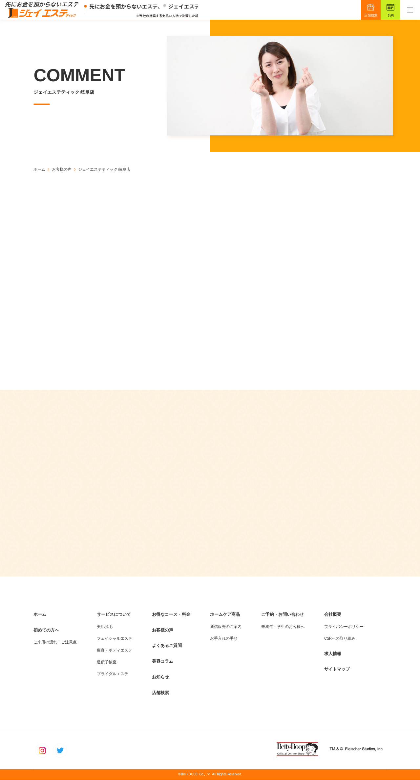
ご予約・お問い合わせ (282, 614)
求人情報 (332, 653)
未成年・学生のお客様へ (282, 626)
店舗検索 (370, 15)
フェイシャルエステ (114, 638)
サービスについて (114, 614)
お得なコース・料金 (171, 614)
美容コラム (162, 661)
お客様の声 (62, 169)
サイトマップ (337, 669)
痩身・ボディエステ (114, 650)
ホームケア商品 (225, 614)
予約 (390, 15)
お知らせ (160, 677)
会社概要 (332, 614)
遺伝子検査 (106, 662)
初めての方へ (46, 630)
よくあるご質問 (167, 645)
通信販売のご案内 (226, 626)
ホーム (39, 169)
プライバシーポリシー (344, 626)
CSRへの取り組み (339, 638)
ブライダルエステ (112, 674)
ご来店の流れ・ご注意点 (55, 642)
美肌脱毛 (105, 626)
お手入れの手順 (224, 638)
